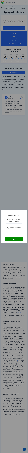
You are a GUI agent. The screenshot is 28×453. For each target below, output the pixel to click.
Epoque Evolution (14, 216)
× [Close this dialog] (26, 2)
